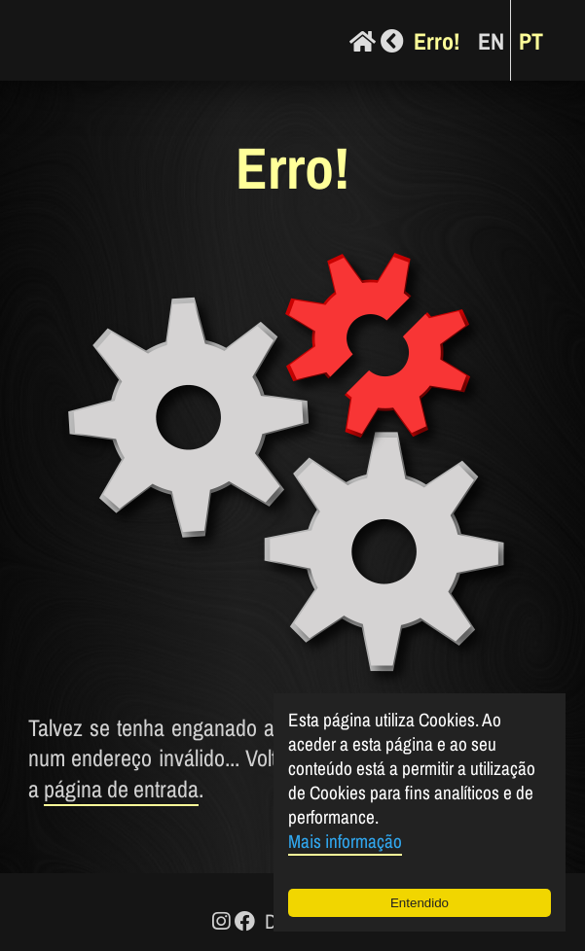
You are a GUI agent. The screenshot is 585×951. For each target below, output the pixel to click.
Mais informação (345, 841)
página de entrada (121, 788)
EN (491, 40)
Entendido (419, 903)
